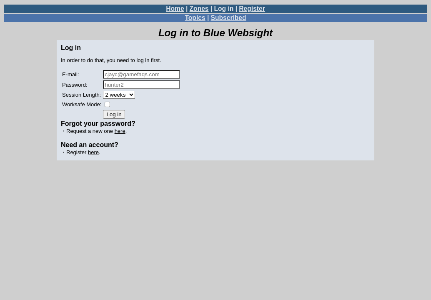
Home (175, 8)
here (120, 131)
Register (252, 8)
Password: (75, 85)
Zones (199, 8)
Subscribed (228, 17)
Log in (224, 8)
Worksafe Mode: (81, 104)
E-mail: (70, 74)
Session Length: (81, 95)
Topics (195, 17)
